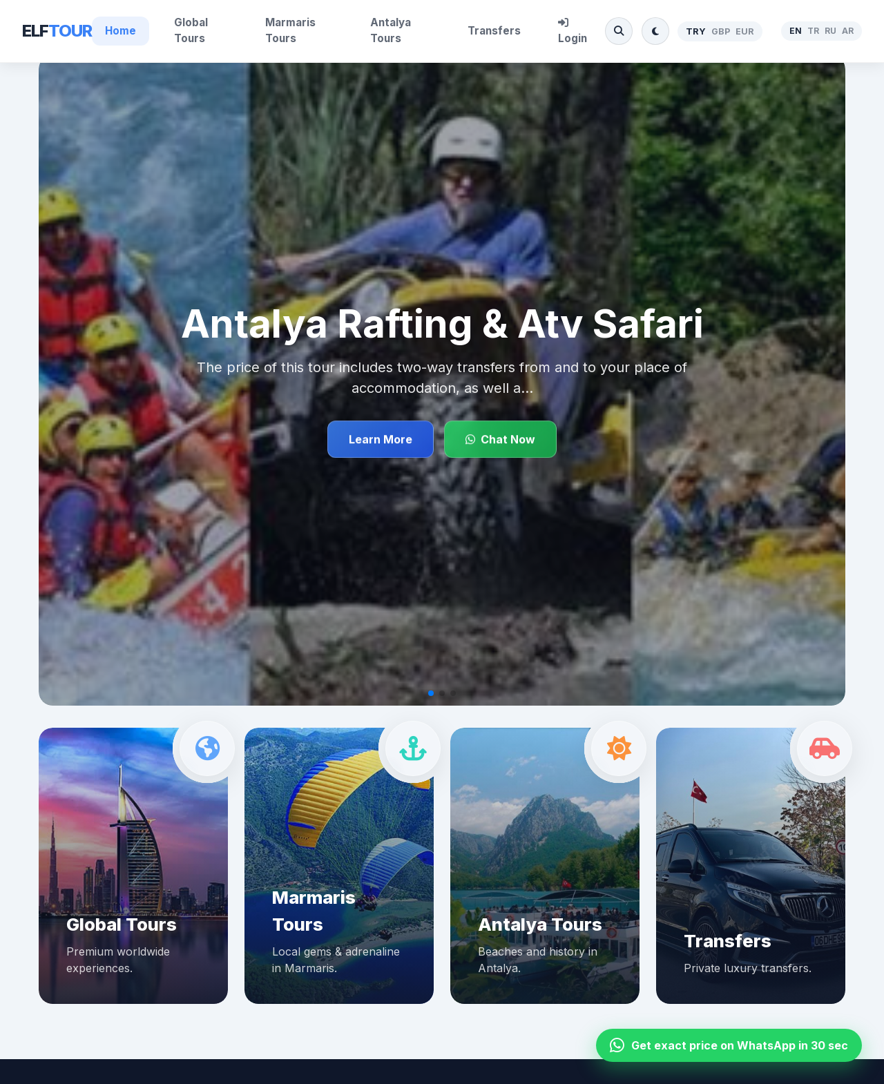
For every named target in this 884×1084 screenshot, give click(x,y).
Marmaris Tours (290, 30)
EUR (745, 31)
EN (795, 31)
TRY (696, 31)
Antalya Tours (390, 30)
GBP (720, 31)
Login (572, 31)
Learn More (380, 439)
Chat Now (500, 439)
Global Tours (191, 30)
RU (830, 31)
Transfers (494, 30)
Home (120, 30)
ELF (57, 31)
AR (848, 31)
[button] (431, 693)
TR (813, 31)
